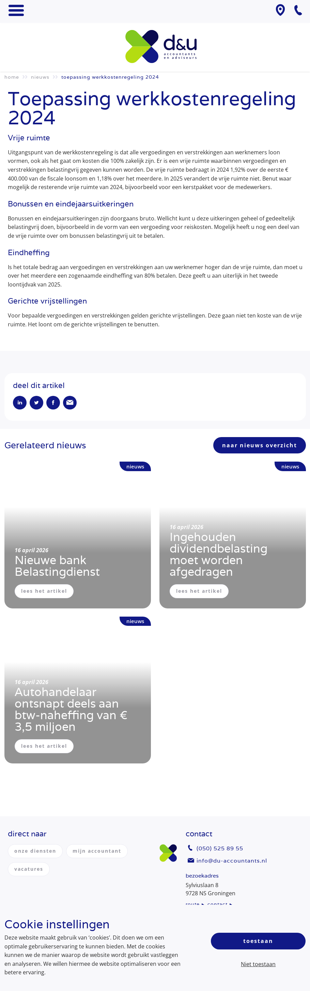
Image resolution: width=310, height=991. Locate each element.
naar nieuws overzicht (259, 445)
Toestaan (258, 941)
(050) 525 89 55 (220, 848)
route (193, 904)
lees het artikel (44, 591)
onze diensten (35, 851)
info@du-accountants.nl (232, 860)
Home (11, 77)
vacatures (28, 869)
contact (217, 904)
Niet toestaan (258, 964)
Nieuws (40, 77)
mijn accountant (97, 851)
